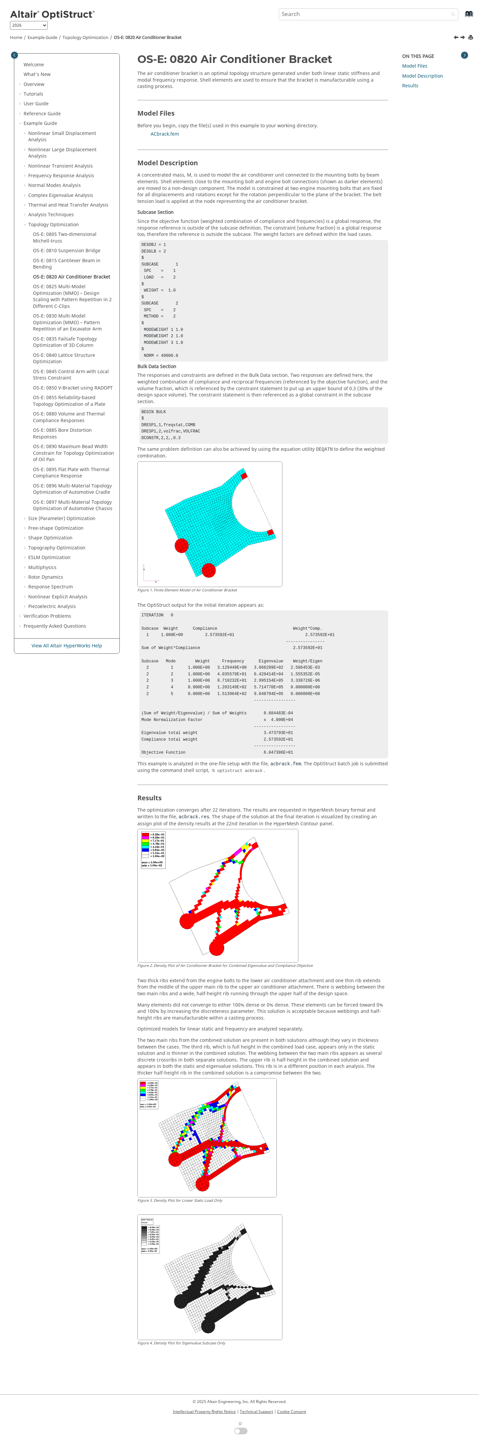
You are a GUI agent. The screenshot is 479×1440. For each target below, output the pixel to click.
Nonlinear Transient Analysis (60, 166)
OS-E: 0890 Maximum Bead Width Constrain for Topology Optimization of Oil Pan (73, 453)
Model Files (414, 66)
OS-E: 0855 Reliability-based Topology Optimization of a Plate (69, 401)
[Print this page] (471, 37)
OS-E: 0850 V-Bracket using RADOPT (73, 387)
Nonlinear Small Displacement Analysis (62, 137)
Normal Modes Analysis (54, 185)
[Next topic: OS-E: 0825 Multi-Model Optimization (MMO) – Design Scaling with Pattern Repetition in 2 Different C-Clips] (463, 38)
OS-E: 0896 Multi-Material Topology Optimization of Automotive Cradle (72, 489)
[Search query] (368, 14)
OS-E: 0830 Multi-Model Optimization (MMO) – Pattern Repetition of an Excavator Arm (67, 323)
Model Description (422, 76)
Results (410, 85)
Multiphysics (42, 567)
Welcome (34, 64)
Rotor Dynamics (45, 577)
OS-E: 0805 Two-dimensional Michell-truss (64, 238)
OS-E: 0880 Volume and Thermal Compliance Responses (69, 417)
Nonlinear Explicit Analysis (57, 596)
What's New (37, 74)
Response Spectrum (50, 586)
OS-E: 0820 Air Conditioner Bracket (148, 38)
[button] (21, 65)
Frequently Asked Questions (55, 626)
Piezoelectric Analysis (52, 606)
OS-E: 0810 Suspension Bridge (66, 250)
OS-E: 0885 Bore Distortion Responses (62, 433)
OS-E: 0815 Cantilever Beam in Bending (66, 264)
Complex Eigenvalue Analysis (60, 195)
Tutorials (33, 94)
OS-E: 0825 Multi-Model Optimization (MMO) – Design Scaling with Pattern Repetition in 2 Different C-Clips (72, 296)
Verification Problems (47, 616)
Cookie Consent (291, 1412)
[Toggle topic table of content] (464, 55)
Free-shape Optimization (55, 528)
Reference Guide (42, 113)
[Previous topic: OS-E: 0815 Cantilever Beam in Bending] (456, 38)
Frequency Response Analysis (61, 175)
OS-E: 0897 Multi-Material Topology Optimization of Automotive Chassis (72, 505)
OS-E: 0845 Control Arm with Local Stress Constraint (71, 375)
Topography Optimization (56, 547)
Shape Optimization (50, 537)
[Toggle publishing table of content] (14, 55)
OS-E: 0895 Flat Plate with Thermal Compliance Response (71, 473)
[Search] (451, 14)
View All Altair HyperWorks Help (67, 645)
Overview (34, 84)
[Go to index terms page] (461, 17)
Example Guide (42, 38)
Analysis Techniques (51, 214)
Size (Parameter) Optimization (61, 518)
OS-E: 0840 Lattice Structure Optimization (64, 358)
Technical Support (256, 1412)
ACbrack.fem (165, 134)
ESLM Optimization (49, 557)
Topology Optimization (85, 38)
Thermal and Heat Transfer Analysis (68, 205)
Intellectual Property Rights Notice (204, 1412)
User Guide (36, 103)
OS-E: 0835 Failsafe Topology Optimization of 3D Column (65, 342)
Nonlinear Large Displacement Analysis (62, 153)
